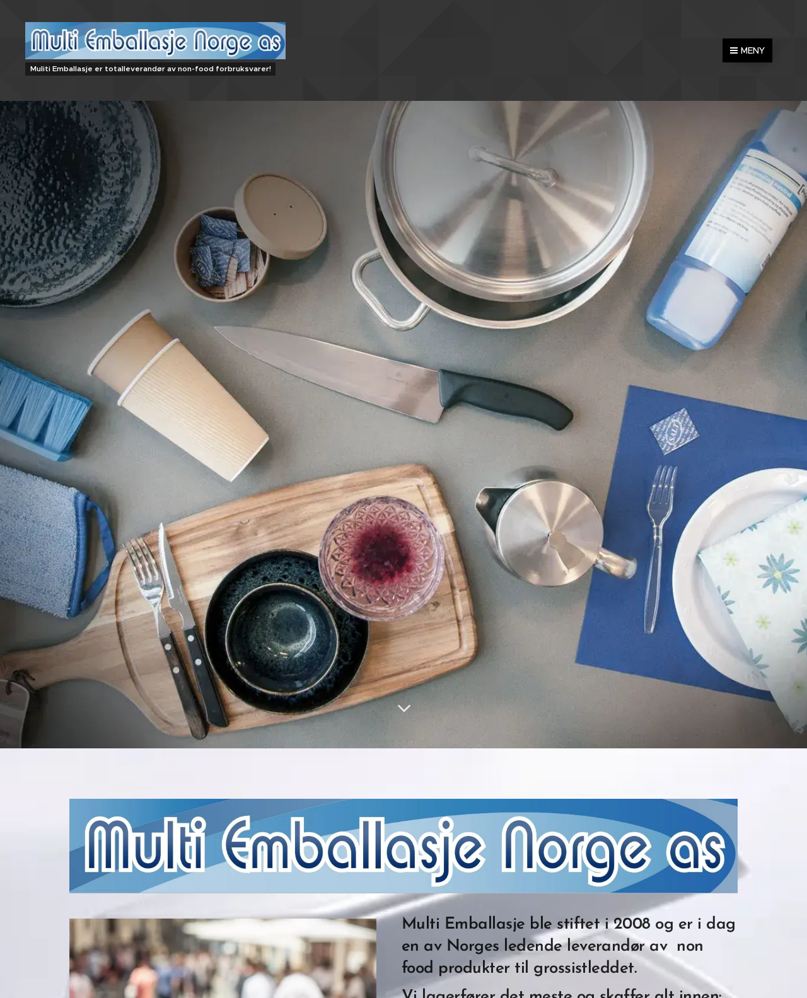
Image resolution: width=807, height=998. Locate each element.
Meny (747, 50)
